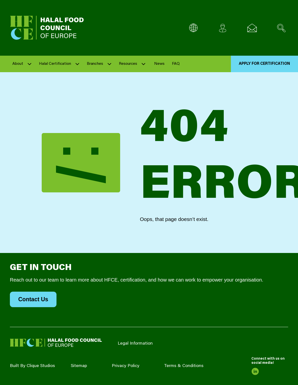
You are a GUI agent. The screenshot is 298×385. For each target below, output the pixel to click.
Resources (128, 64)
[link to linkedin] (255, 371)
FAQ (176, 64)
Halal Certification (55, 64)
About (17, 64)
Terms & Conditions (184, 366)
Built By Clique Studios (32, 366)
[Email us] (252, 28)
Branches (95, 64)
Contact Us (33, 299)
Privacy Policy (125, 366)
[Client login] (222, 28)
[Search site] (281, 28)
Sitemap (79, 366)
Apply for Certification (264, 64)
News (159, 64)
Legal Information (135, 343)
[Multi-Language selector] (193, 28)
